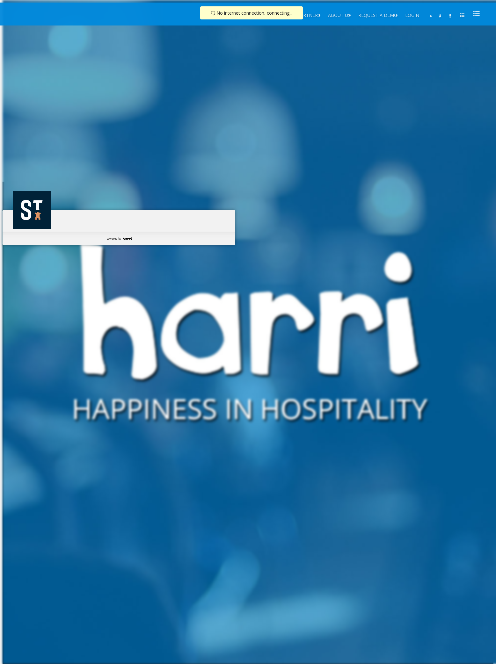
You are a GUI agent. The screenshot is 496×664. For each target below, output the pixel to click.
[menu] (474, 13)
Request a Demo (378, 15)
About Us (339, 15)
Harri (127, 238)
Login (412, 15)
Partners (308, 15)
